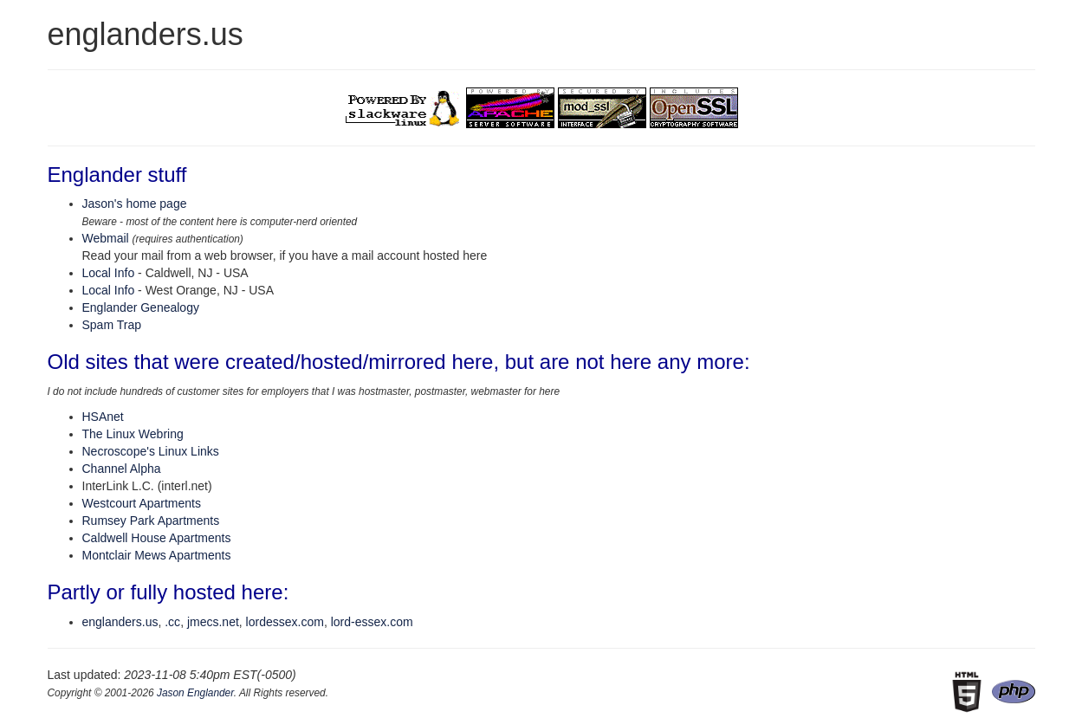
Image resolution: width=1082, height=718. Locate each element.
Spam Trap (111, 325)
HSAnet (103, 417)
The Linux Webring (133, 434)
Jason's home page (134, 203)
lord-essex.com (372, 622)
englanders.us (120, 622)
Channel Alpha (121, 468)
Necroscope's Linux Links (150, 451)
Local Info (108, 273)
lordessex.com (285, 622)
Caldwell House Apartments (156, 538)
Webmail (105, 238)
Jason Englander (195, 693)
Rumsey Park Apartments (151, 520)
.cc (172, 622)
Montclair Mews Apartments (156, 555)
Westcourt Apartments (141, 503)
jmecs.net (213, 622)
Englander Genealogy (140, 307)
